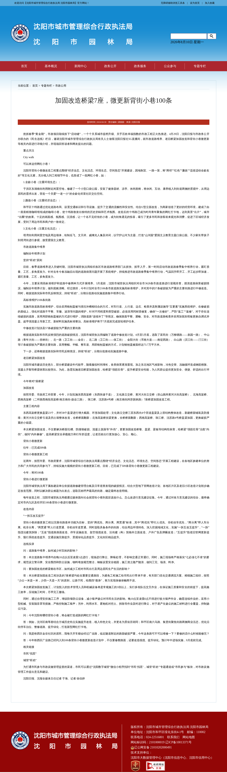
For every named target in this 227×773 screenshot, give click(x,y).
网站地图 (189, 737)
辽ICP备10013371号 (178, 742)
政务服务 (140, 66)
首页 (24, 66)
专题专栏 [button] (200, 66)
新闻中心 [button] (80, 66)
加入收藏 (210, 3)
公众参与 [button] (170, 66)
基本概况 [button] (51, 66)
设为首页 (195, 3)
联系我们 (173, 737)
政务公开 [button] (110, 66)
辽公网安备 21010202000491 (151, 747)
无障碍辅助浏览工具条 (173, 3)
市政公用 (60, 85)
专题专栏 (46, 85)
